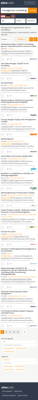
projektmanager (9, 352)
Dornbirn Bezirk (9, 370)
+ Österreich (6, 360)
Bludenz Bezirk (8, 366)
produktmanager (21, 348)
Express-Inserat (22, 395)
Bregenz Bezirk (19, 366)
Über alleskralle (7, 391)
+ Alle (3, 342)
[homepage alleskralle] (9, 2)
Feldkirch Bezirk (21, 370)
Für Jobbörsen (30, 3)
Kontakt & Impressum (9, 395)
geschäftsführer (9, 348)
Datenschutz (18, 391)
